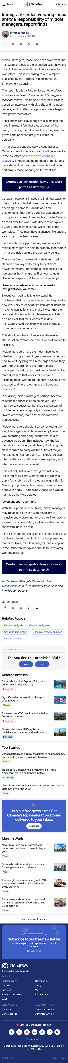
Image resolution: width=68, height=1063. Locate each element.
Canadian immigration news (47, 631)
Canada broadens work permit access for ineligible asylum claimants (23, 865)
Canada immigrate (13, 625)
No (42, 664)
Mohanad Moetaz (19, 32)
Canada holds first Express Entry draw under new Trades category (24, 683)
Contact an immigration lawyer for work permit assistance (34, 184)
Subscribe (60, 4)
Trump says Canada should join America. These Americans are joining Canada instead (29, 771)
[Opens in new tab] (12, 1032)
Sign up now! (34, 950)
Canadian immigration (15, 631)
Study (38, 985)
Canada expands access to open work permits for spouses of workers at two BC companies (24, 902)
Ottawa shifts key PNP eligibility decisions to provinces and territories (23, 730)
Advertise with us (44, 1013)
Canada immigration (39, 625)
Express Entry (9, 689)
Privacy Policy (59, 1058)
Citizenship (8, 777)
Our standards (9, 1013)
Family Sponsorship (12, 994)
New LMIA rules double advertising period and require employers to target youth (24, 848)
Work (5, 793)
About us (6, 1009)
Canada (6, 705)
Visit (37, 989)
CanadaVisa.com (15, 586)
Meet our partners (45, 1009)
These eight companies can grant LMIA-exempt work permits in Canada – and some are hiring (25, 883)
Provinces (7, 737)
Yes (26, 664)
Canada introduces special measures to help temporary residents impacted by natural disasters (33, 755)
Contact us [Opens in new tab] (34, 1039)
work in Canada (12, 638)
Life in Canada (42, 994)
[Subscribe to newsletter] (34, 815)
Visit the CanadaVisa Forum (33, 1024)
